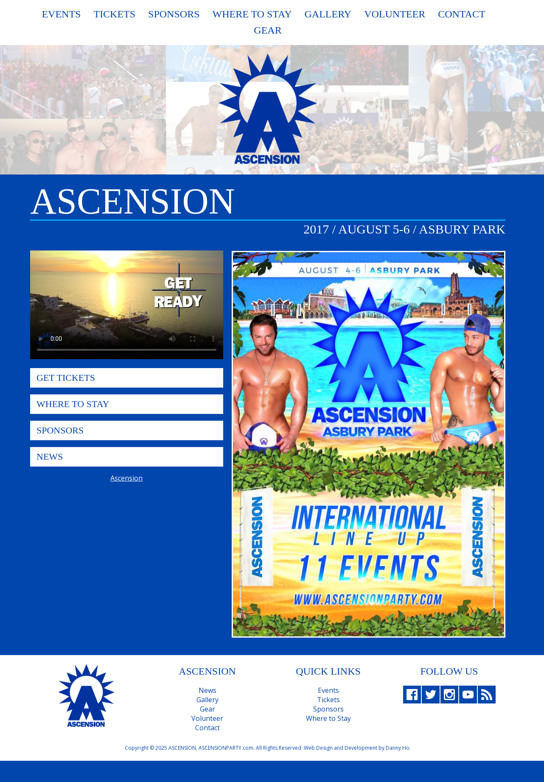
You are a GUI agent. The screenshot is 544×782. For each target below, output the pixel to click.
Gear (267, 30)
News (49, 456)
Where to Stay (328, 718)
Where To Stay (252, 14)
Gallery (327, 14)
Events (61, 14)
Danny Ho (397, 747)
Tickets (114, 14)
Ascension (126, 478)
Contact (461, 14)
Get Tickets (65, 377)
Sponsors (173, 14)
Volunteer (394, 14)
